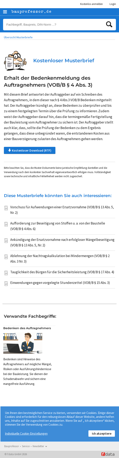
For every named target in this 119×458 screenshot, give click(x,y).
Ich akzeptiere (101, 433)
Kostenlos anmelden (91, 4)
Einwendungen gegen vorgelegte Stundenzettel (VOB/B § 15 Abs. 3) (60, 282)
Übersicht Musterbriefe (18, 37)
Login (113, 4)
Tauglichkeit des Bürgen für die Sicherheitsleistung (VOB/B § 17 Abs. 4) (62, 272)
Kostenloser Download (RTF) (29, 150)
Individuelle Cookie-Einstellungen (26, 433)
